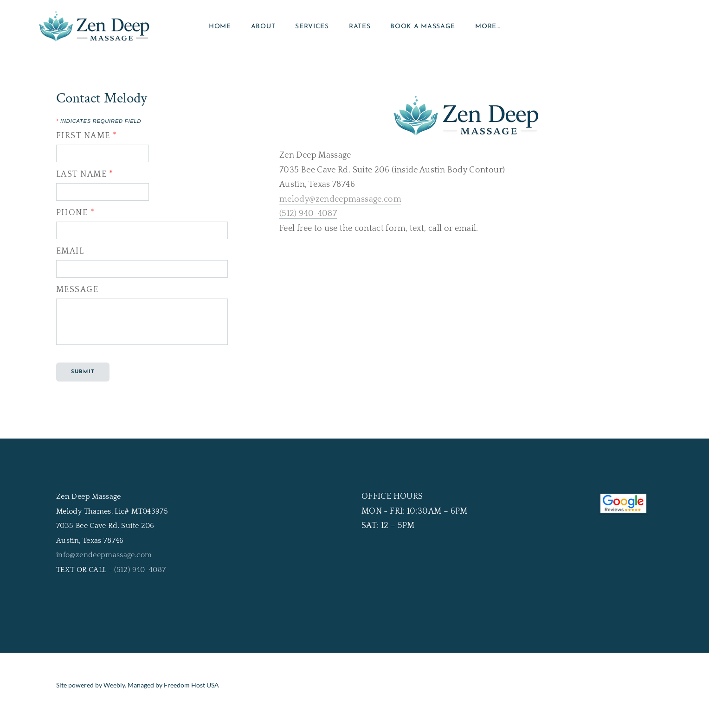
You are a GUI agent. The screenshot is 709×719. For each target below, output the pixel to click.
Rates (360, 27)
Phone (75, 215)
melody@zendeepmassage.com (340, 201)
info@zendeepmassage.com (104, 557)
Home (220, 27)
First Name (86, 138)
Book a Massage (422, 27)
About (263, 27)
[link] (354, 610)
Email (70, 253)
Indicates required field (98, 123)
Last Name (85, 176)
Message (77, 292)
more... (487, 27)
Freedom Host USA (191, 687)
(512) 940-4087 (308, 216)
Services (312, 27)
